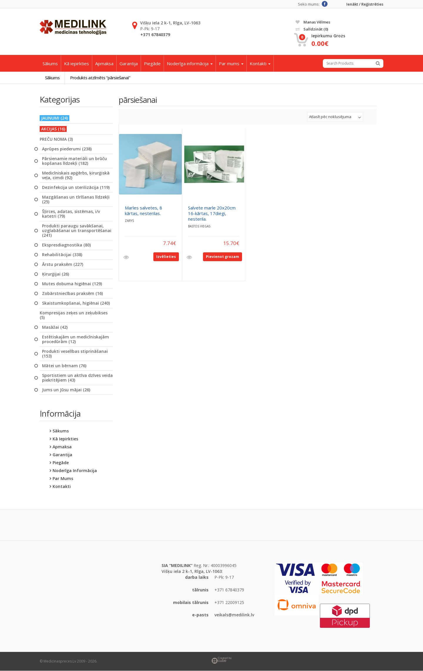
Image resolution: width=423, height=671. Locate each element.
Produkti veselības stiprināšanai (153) (75, 353)
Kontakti (260, 63)
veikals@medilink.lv (234, 615)
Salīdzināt (312, 29)
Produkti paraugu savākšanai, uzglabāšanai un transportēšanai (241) (76, 231)
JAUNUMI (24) (54, 118)
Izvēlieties (166, 256)
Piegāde (152, 63)
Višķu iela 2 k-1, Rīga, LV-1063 (170, 23)
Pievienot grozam (222, 256)
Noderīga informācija (190, 63)
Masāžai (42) (55, 327)
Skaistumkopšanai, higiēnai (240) (76, 303)
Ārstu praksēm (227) (62, 264)
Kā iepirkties (76, 63)
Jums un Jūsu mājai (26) (66, 389)
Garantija (129, 63)
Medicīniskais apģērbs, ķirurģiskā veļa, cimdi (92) (76, 175)
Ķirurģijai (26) (55, 274)
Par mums (231, 63)
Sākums (50, 63)
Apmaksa (104, 63)
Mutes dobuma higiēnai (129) (72, 283)
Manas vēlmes (313, 22)
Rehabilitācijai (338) (62, 254)
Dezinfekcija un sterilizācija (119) (76, 187)
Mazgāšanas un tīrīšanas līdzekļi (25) (76, 199)
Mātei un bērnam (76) (64, 365)
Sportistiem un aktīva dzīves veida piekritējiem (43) (77, 378)
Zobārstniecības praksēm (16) (72, 293)
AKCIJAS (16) (53, 129)
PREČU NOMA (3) (56, 139)
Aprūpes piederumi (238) (67, 149)
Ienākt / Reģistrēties (364, 4)
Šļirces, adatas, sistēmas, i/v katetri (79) (71, 214)
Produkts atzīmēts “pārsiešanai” (100, 77)
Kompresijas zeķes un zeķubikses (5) (74, 315)
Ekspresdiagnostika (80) (66, 245)
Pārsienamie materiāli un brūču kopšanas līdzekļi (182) (74, 161)
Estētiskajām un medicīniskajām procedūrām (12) (75, 339)
